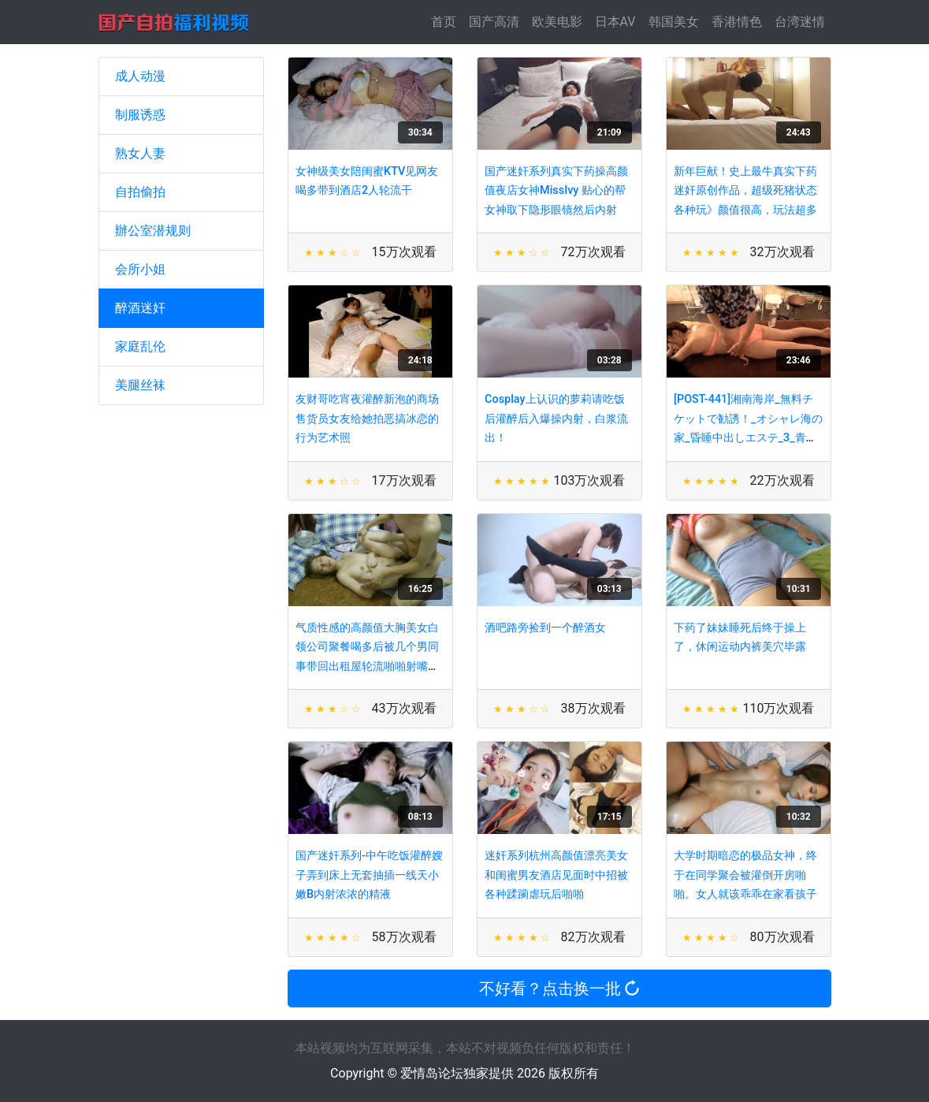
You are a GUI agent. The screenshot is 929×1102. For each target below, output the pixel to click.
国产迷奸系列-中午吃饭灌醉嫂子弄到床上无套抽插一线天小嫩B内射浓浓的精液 (369, 875)
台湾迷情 (800, 21)
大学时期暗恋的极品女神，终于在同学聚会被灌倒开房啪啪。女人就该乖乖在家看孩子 (745, 875)
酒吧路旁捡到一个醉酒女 (545, 628)
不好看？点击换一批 (559, 988)
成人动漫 (140, 76)
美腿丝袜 (140, 385)
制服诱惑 (140, 114)
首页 (447, 21)
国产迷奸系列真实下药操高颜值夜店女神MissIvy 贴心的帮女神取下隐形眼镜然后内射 (556, 191)
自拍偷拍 (140, 191)
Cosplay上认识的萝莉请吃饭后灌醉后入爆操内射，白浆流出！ (556, 419)
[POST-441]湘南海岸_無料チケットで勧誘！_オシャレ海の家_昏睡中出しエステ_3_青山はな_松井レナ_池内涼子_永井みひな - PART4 (748, 438)
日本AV (615, 21)
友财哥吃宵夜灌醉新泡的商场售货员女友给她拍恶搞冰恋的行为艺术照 (367, 419)
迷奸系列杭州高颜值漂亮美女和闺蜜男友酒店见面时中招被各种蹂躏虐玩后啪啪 (556, 875)
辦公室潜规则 (153, 230)
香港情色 (737, 21)
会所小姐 (140, 269)
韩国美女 (673, 21)
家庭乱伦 (140, 346)
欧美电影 (557, 21)
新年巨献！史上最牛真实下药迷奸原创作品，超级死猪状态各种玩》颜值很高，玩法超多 (745, 191)
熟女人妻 (140, 153)
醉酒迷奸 (140, 307)
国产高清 (494, 21)
